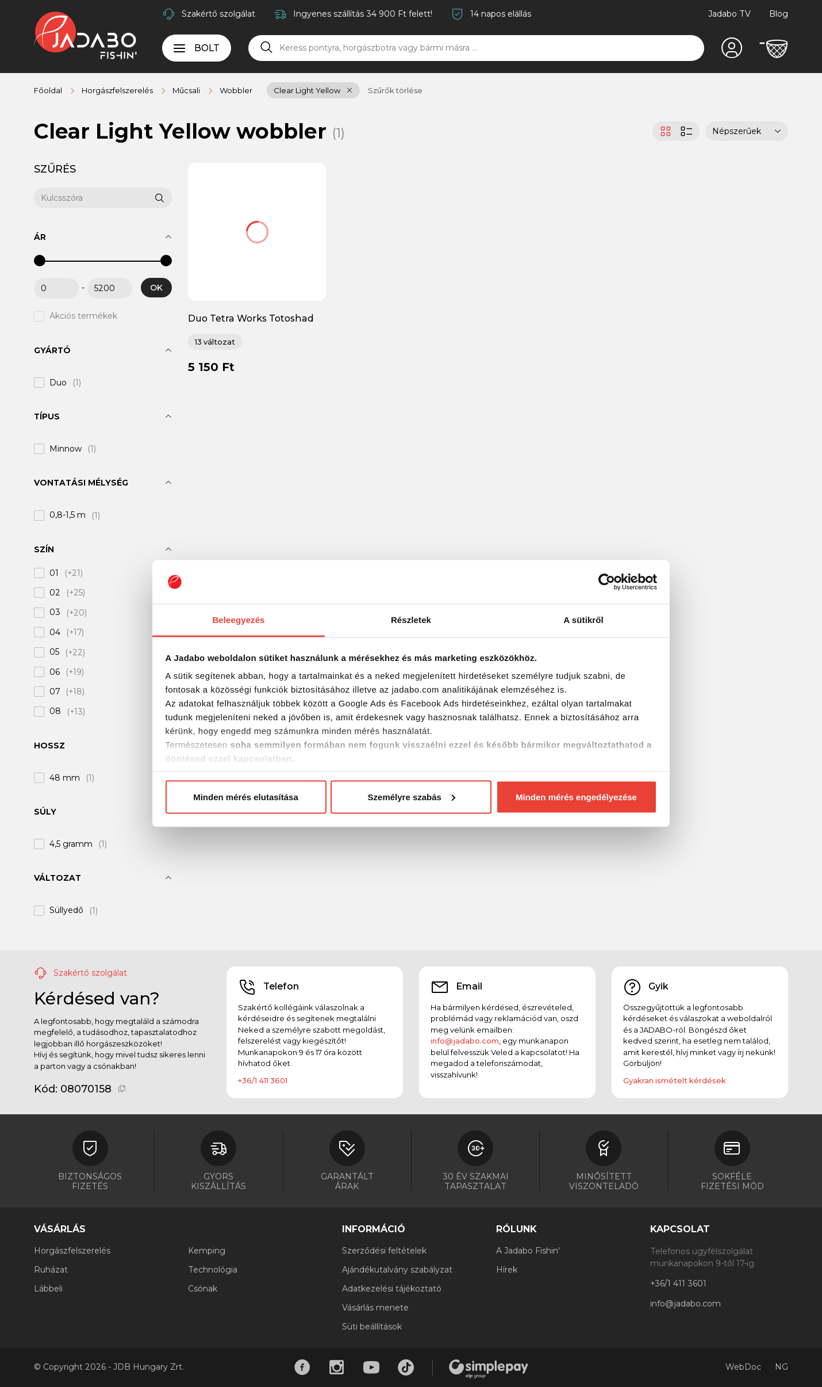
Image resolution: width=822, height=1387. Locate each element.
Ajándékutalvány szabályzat (397, 1269)
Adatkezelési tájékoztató (391, 1288)
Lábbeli (48, 1288)
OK (156, 287)
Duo (58, 382)
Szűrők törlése (395, 90)
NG (781, 1367)
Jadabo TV (729, 14)
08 (55, 711)
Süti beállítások (372, 1326)
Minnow (65, 449)
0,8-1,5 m (67, 515)
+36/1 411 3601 (262, 1080)
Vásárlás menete (375, 1307)
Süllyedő (66, 910)
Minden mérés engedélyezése (576, 796)
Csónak (202, 1288)
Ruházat (51, 1269)
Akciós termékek (83, 316)
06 (54, 672)
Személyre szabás (411, 796)
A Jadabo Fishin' (528, 1250)
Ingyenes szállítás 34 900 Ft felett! (362, 14)
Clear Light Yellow (307, 90)
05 (54, 652)
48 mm (64, 778)
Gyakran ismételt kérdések (674, 1080)
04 (54, 632)
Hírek (506, 1269)
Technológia (212, 1269)
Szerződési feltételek (384, 1250)
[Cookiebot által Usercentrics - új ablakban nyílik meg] (606, 582)
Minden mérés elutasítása (245, 796)
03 (54, 612)
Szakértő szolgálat (218, 14)
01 (54, 573)
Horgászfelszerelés (72, 1250)
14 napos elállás (500, 14)
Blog (778, 14)
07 (54, 691)
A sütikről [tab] (583, 620)
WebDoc (743, 1367)
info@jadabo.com (465, 1040)
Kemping (206, 1250)
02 (54, 592)
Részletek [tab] (411, 620)
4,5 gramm (71, 844)
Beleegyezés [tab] (238, 620)
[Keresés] (267, 48)
